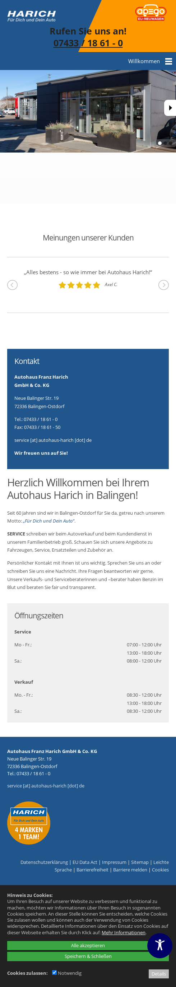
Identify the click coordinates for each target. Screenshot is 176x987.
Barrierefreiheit (92, 869)
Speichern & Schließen (88, 956)
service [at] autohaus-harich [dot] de (45, 785)
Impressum (114, 862)
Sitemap (140, 862)
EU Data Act (85, 862)
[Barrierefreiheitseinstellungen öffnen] (159, 945)
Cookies (160, 869)
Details (159, 973)
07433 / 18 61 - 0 (88, 43)
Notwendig (67, 973)
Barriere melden (130, 869)
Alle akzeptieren (88, 945)
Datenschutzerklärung (44, 862)
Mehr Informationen (123, 932)
